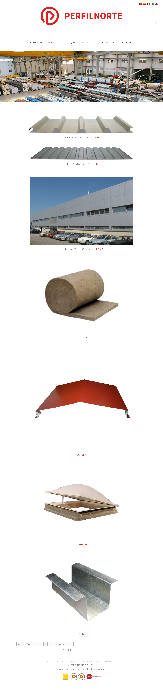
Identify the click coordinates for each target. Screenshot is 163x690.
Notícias (79, 661)
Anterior (31, 644)
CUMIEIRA (81, 454)
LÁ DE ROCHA (81, 337)
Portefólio (87, 42)
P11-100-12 (92, 164)
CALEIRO (81, 634)
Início (20, 644)
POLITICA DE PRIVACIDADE (59, 661)
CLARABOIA (81, 544)
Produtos (53, 42)
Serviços (69, 42)
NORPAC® (98, 248)
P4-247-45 (94, 137)
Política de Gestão (106, 661)
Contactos (126, 42)
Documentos (107, 42)
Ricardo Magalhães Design (91, 668)
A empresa (36, 42)
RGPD (90, 661)
